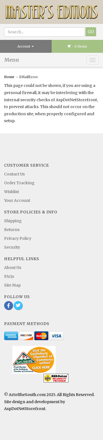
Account (25, 46)
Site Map (12, 285)
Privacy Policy (17, 238)
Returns (12, 229)
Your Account (17, 200)
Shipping (13, 220)
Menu (11, 60)
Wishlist (11, 191)
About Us (12, 267)
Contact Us (14, 174)
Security (12, 247)
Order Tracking (19, 182)
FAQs (9, 276)
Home (9, 77)
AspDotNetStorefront (24, 408)
